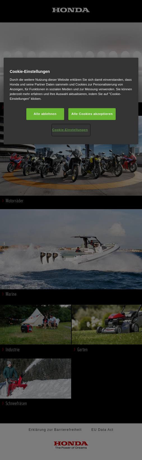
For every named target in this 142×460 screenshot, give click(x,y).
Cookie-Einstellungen (70, 129)
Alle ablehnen (45, 113)
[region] (71, 101)
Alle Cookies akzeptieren (92, 113)
